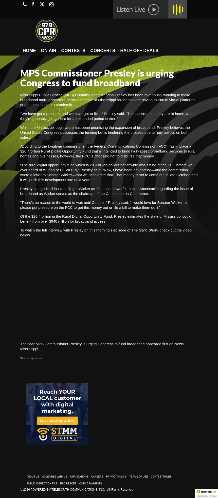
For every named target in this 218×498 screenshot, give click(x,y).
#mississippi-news (32, 358)
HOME (29, 50)
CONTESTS (73, 50)
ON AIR (48, 50)
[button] (206, 493)
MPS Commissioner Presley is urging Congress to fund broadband (90, 344)
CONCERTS (102, 50)
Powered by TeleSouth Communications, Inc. (68, 489)
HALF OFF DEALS (139, 50)
